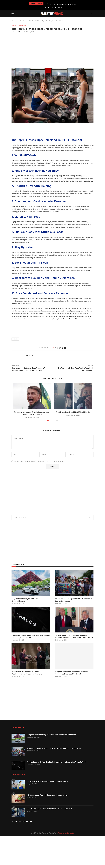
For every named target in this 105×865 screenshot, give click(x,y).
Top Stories (22, 25)
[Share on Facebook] (57, 348)
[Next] (47, 3)
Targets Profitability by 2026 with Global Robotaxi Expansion (70, 3)
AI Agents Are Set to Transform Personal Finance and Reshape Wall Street (71, 673)
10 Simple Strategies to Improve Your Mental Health (47, 781)
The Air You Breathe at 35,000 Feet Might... (73, 412)
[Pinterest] (52, 7)
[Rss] (61, 7)
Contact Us (70, 833)
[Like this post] (55, 348)
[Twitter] (46, 7)
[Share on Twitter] (60, 348)
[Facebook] (13, 821)
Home (13, 21)
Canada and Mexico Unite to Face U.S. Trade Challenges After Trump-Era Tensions (29, 673)
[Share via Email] (65, 348)
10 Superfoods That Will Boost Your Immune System (47, 795)
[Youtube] (55, 7)
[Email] (59, 7)
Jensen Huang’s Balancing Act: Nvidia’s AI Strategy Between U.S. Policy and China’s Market (74, 636)
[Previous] (45, 3)
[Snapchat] (31, 821)
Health (22, 21)
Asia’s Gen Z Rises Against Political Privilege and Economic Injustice (74, 600)
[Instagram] (49, 7)
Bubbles (20, 32)
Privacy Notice (62, 833)
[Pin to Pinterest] (62, 348)
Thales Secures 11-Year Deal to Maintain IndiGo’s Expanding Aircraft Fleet (31, 636)
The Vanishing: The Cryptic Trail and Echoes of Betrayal (49, 809)
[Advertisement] (52, 50)
